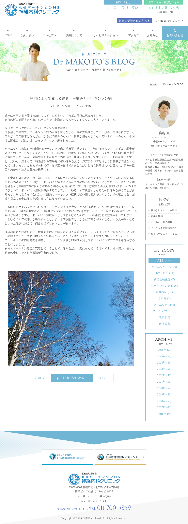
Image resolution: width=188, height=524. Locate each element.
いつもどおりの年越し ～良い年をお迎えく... (165, 222)
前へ (41, 377)
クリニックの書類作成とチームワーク (165, 228)
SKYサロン (164, 273)
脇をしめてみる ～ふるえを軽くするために (165, 234)
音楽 (164, 317)
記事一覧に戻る (73, 377)
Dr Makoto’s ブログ (168, 20)
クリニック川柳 (164, 266)
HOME (153, 84)
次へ (102, 377)
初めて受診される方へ (133, 20)
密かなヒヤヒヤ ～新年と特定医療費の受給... (165, 210)
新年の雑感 (157, 216)
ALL (164, 260)
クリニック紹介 (164, 310)
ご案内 (164, 298)
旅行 (164, 323)
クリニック (164, 304)
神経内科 (164, 292)
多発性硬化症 (164, 279)
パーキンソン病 (164, 285)
